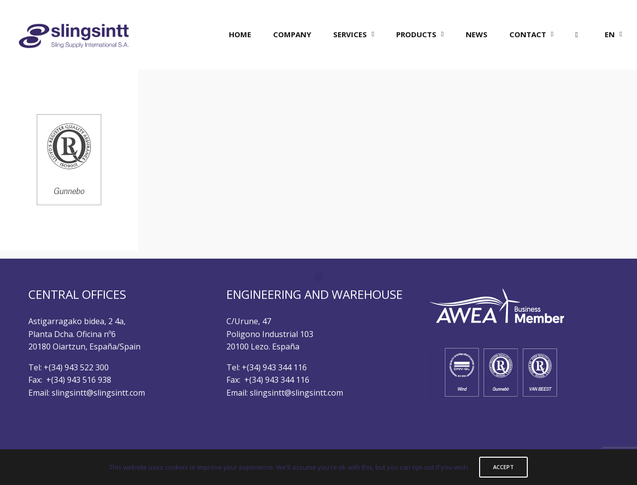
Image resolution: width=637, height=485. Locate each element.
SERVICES (350, 34)
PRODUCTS (416, 34)
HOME (240, 34)
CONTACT (527, 34)
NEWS (477, 34)
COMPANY (292, 34)
